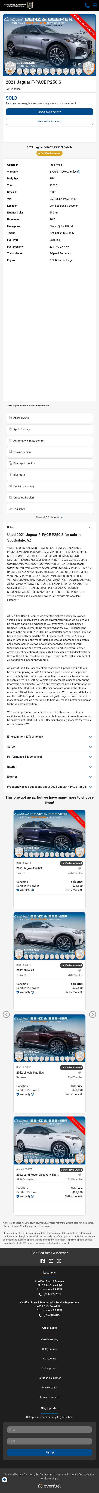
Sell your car (49, 1349)
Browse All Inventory (49, 111)
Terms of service (49, 1397)
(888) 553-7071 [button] (50, 1294)
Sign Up (49, 1452)
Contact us (49, 1358)
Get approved (49, 1368)
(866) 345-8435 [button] (50, 1315)
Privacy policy (49, 1387)
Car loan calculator (49, 1377)
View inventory (49, 1339)
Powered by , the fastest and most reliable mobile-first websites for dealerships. (49, 1479)
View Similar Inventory (50, 121)
